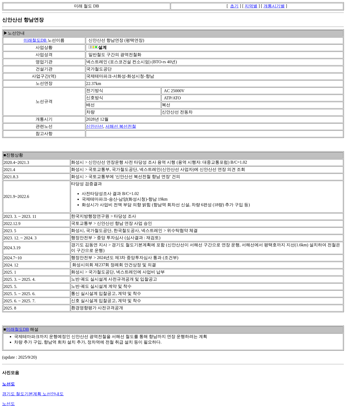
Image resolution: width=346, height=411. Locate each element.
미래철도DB (35, 40)
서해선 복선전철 (120, 126)
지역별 (251, 6)
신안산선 (94, 126)
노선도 (8, 403)
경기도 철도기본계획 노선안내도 (33, 394)
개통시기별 (274, 6)
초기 (234, 6)
